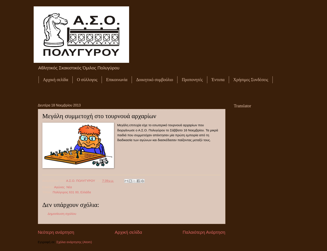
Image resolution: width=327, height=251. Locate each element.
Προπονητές (192, 79)
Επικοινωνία (116, 79)
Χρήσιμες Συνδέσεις (250, 79)
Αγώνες (59, 187)
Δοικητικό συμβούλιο (154, 79)
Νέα (69, 187)
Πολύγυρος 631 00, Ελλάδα (72, 192)
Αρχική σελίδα (55, 79)
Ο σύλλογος (87, 79)
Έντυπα (218, 79)
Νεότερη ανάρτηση (56, 232)
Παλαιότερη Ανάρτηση (204, 232)
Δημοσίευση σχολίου (62, 213)
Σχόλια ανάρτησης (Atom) (74, 242)
